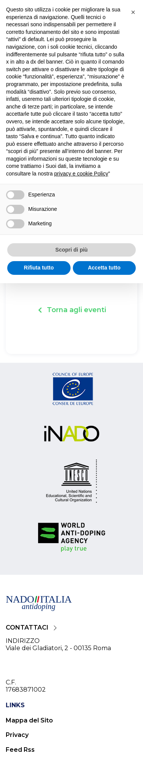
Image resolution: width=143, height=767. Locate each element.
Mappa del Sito (29, 720)
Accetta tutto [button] (104, 268)
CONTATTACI (27, 627)
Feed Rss (20, 749)
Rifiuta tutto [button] (39, 268)
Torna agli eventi (76, 310)
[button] (133, 12)
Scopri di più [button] (71, 250)
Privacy (17, 734)
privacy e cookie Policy (81, 174)
